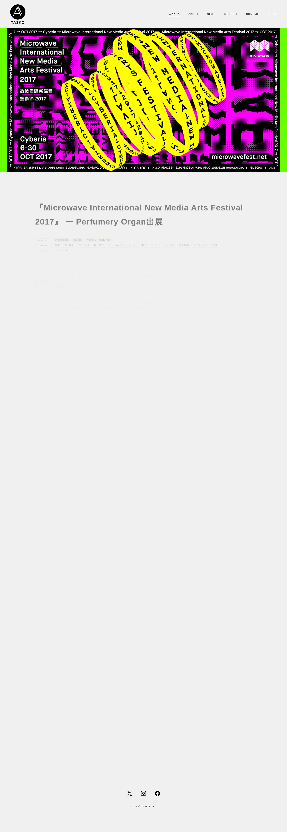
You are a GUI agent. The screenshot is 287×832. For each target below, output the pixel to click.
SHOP (273, 14)
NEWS (211, 14)
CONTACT (253, 14)
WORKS (174, 14)
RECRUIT (230, 14)
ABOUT (193, 14)
